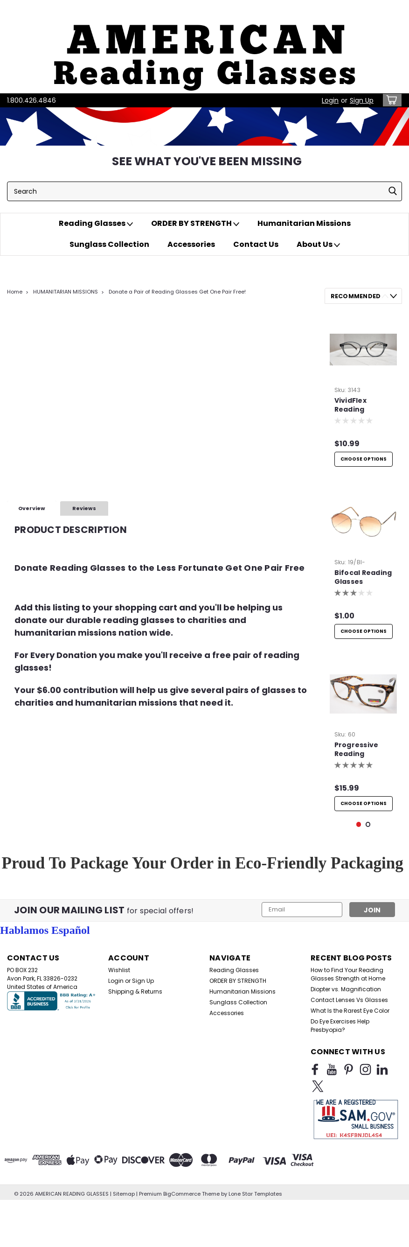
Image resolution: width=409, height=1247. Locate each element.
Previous (384, 296)
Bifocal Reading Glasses (363, 584)
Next (393, 296)
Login (330, 100)
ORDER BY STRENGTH (195, 223)
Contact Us (255, 244)
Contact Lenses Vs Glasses (349, 1063)
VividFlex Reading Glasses (350, 405)
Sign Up (362, 100)
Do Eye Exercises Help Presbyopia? (340, 1088)
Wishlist (119, 1033)
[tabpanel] (363, 394)
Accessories (191, 244)
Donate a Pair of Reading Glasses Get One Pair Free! (177, 291)
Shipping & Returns (135, 1054)
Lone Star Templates (255, 1237)
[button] (204, 46)
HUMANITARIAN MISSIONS (65, 291)
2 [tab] (368, 887)
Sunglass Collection (109, 244)
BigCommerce (182, 1237)
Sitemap (124, 1237)
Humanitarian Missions (304, 223)
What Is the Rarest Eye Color (350, 1074)
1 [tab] (358, 887)
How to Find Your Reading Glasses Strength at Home (348, 1037)
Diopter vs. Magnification (346, 1052)
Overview (31, 508)
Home (14, 291)
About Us (318, 244)
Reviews (84, 508)
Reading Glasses (96, 223)
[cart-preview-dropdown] (390, 100)
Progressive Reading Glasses (356, 763)
